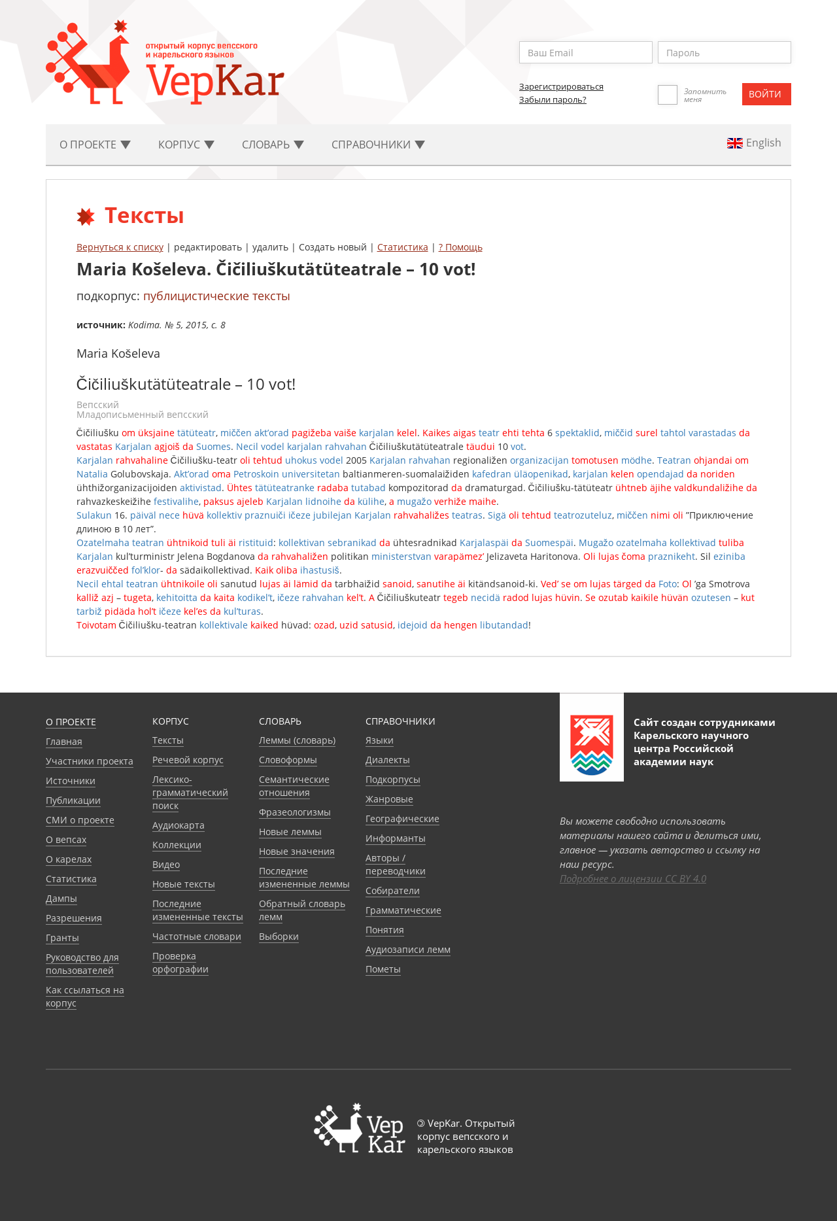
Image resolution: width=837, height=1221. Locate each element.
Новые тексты (183, 884)
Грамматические (403, 910)
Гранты (62, 937)
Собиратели (393, 890)
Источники (70, 780)
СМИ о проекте (80, 820)
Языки (380, 740)
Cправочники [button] (378, 144)
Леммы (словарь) (297, 740)
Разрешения (74, 918)
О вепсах (66, 839)
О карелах (69, 859)
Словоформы (288, 759)
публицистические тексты (216, 295)
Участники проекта (89, 761)
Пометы (383, 969)
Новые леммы (290, 831)
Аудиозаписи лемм (408, 949)
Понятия (385, 929)
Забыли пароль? (553, 99)
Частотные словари (196, 936)
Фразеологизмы (295, 812)
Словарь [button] (273, 144)
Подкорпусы (393, 779)
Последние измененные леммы (304, 877)
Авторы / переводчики (396, 864)
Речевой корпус (188, 759)
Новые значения (297, 851)
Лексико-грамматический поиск (190, 792)
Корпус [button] (186, 144)
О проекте (71, 721)
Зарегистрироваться (561, 86)
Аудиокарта (178, 825)
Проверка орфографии (180, 962)
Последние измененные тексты (197, 910)
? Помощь (461, 247)
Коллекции (176, 844)
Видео (166, 864)
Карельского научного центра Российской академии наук (691, 748)
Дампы (61, 898)
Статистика (402, 247)
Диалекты (388, 759)
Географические (402, 818)
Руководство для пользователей (82, 963)
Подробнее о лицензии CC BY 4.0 (633, 878)
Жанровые (389, 799)
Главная (64, 741)
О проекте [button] (95, 144)
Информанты (396, 838)
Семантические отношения (294, 786)
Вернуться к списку (120, 247)
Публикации (73, 800)
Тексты (168, 740)
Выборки (279, 936)
